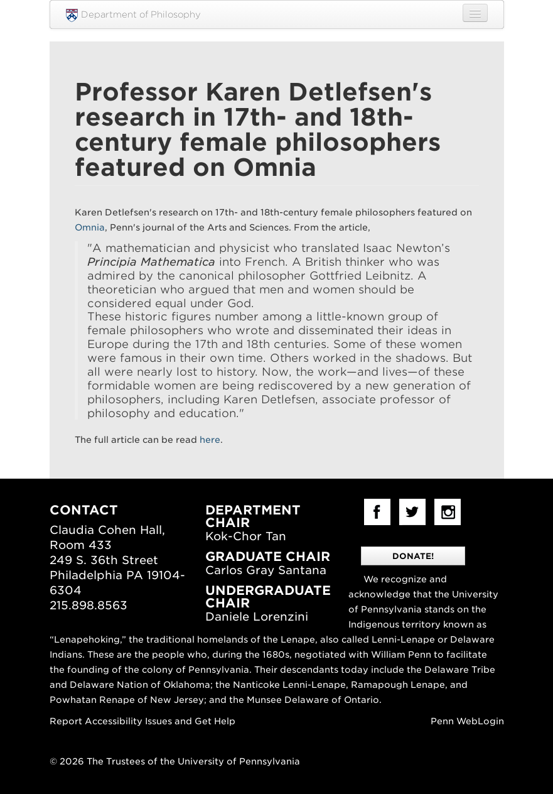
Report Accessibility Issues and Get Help (142, 721)
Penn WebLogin (467, 721)
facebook (377, 512)
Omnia (90, 227)
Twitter (412, 512)
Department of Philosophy (133, 15)
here (210, 440)
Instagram (447, 512)
